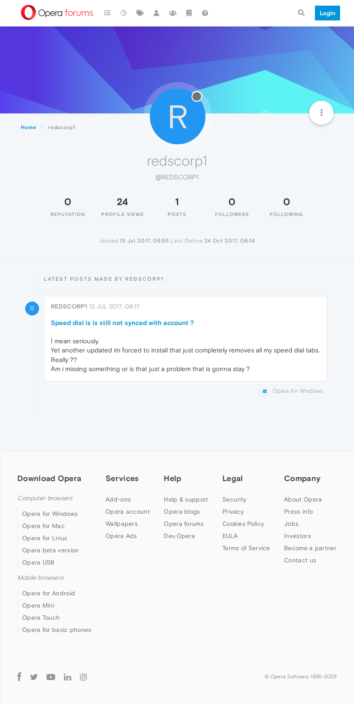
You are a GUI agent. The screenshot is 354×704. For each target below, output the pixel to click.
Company (302, 478)
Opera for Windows (50, 513)
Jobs (291, 523)
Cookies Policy (243, 523)
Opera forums (184, 523)
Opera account (128, 511)
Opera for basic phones (57, 629)
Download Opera (49, 478)
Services (122, 478)
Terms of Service (246, 548)
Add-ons (118, 499)
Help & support (186, 499)
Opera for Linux (44, 538)
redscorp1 (69, 306)
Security (234, 499)
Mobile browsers (40, 577)
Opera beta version (50, 550)
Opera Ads (121, 535)
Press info (298, 511)
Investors (297, 535)
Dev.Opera (179, 535)
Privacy (233, 511)
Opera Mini (38, 605)
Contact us (300, 560)
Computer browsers (45, 498)
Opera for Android (48, 593)
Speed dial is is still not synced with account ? (122, 322)
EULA (230, 535)
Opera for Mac (43, 525)
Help (172, 478)
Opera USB (38, 562)
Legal (232, 478)
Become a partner (310, 548)
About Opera (303, 499)
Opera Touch (41, 617)
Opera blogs (182, 511)
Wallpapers (122, 523)
